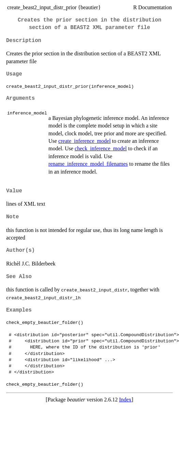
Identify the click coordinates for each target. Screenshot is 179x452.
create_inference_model (84, 141)
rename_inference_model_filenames (88, 164)
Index (125, 399)
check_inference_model (101, 148)
